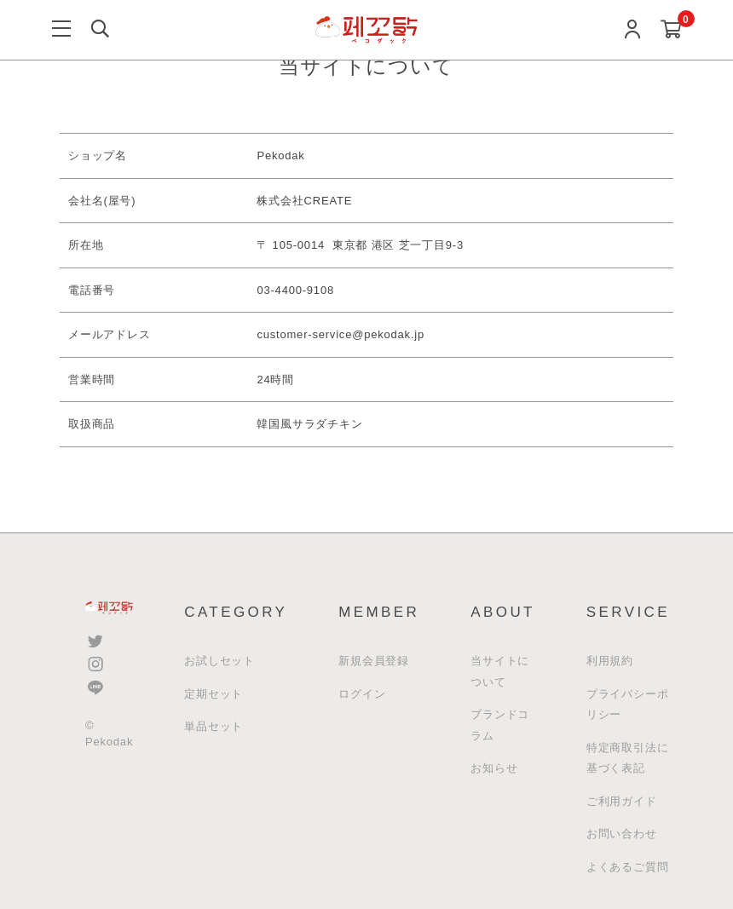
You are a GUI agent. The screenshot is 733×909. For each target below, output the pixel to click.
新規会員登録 (373, 660)
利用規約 (609, 660)
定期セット (213, 694)
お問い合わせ (621, 833)
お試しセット (219, 660)
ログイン (361, 694)
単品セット (213, 726)
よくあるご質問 (627, 866)
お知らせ (493, 768)
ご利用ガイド (621, 801)
